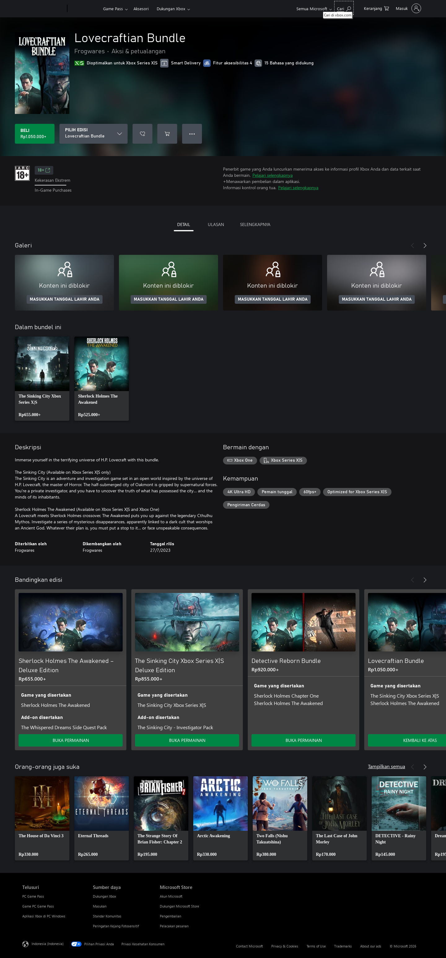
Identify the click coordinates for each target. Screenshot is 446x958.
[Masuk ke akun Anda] (408, 8)
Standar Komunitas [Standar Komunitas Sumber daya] (107, 916)
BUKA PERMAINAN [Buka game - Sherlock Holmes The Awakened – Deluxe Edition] (71, 740)
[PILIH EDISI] (93, 134)
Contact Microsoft (249, 946)
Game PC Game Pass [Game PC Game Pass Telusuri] (38, 906)
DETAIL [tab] (183, 224)
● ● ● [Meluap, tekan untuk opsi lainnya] (192, 133)
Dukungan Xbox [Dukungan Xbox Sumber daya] (104, 896)
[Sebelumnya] (412, 245)
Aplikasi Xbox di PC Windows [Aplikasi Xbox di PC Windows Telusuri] (43, 916)
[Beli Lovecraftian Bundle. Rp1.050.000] (35, 134)
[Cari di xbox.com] (344, 8)
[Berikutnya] (425, 245)
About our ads (370, 946)
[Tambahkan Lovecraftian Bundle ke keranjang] (167, 134)
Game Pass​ (113, 8)
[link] (42, 379)
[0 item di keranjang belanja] (376, 8)
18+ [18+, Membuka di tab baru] (44, 170)
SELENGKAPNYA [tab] (255, 224)
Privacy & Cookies (284, 946)
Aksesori (141, 8)
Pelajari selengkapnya (272, 175)
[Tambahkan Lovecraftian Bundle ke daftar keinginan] (142, 134)
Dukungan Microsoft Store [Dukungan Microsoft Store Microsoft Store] (179, 906)
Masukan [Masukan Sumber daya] (100, 906)
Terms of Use (316, 946)
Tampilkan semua (386, 766)
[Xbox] (84, 8)
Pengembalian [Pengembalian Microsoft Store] (170, 916)
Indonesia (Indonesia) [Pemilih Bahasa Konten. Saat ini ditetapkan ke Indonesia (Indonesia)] (47, 943)
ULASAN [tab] (216, 224)
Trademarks (343, 946)
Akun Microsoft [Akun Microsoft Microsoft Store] (171, 896)
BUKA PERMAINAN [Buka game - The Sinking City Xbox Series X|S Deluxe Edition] (187, 740)
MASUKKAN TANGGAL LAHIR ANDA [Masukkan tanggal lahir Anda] (64, 299)
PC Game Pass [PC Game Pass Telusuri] (33, 896)
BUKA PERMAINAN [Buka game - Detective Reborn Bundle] (304, 740)
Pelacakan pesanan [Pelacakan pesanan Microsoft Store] (174, 926)
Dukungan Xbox (171, 8)
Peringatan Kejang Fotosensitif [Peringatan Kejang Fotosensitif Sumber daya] (116, 926)
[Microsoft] (43, 8)
